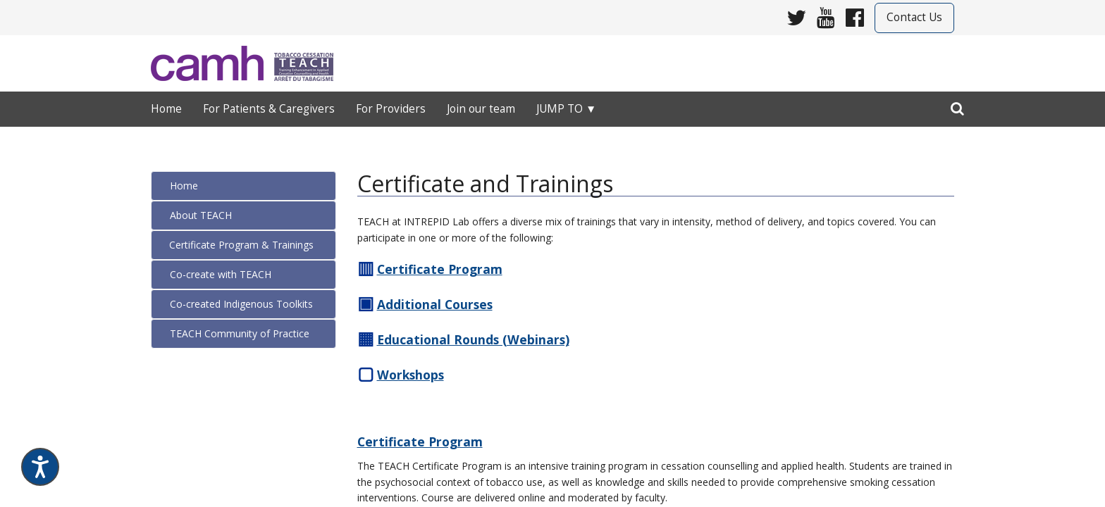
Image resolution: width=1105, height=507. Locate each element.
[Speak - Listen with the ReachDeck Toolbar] (40, 467)
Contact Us (914, 17)
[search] (957, 106)
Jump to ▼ (566, 108)
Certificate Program (420, 441)
